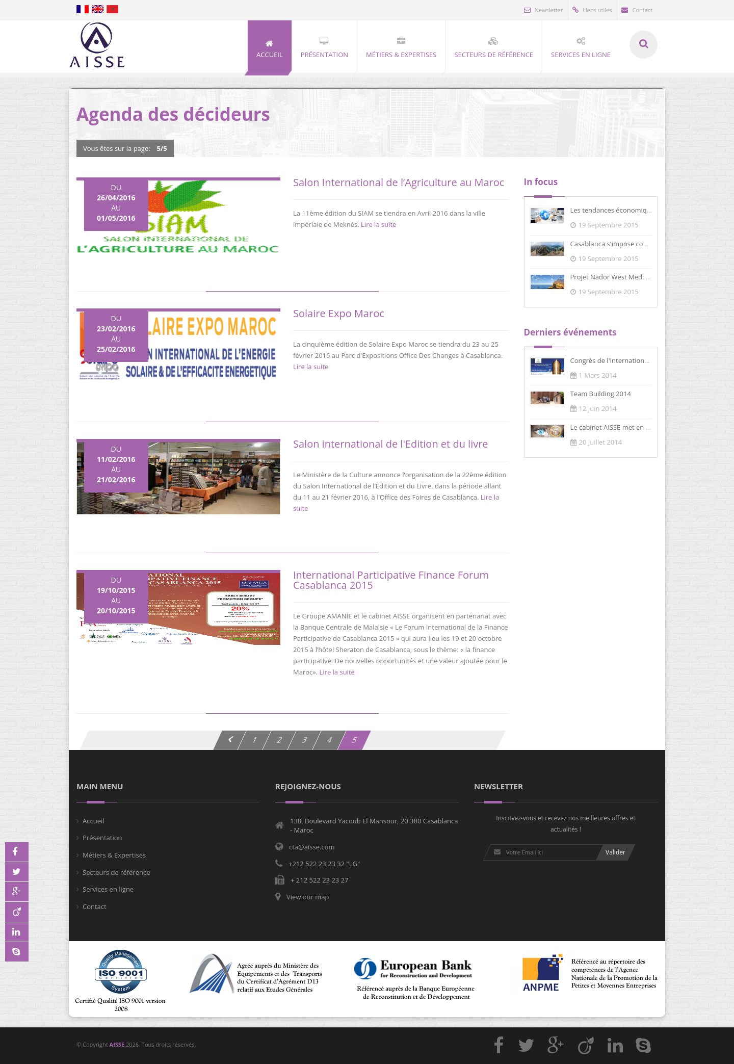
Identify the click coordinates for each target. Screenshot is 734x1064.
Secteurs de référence (116, 872)
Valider (615, 852)
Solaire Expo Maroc (338, 313)
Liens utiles (592, 10)
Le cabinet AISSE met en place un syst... (630, 427)
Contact (636, 10)
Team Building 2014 (600, 393)
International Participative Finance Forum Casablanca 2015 (391, 580)
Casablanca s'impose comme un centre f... (635, 243)
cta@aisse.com (311, 846)
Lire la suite (378, 224)
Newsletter (543, 10)
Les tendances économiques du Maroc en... (637, 210)
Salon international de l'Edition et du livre (390, 444)
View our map (307, 896)
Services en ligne (108, 889)
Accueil (93, 820)
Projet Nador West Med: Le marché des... (633, 276)
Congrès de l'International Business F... (629, 360)
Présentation (102, 837)
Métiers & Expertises (114, 855)
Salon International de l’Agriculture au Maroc (398, 182)
